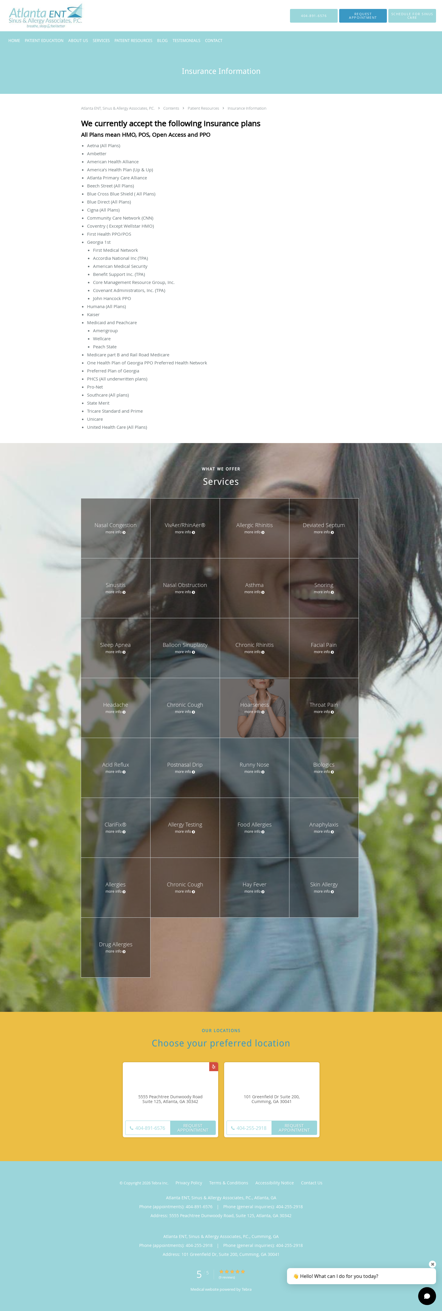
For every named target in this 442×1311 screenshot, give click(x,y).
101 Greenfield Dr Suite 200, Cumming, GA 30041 (272, 1099)
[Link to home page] (35, 15)
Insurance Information (247, 108)
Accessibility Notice (274, 1183)
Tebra (247, 1289)
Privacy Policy (189, 1183)
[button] (363, 16)
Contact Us (311, 1183)
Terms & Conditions (228, 1183)
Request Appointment (192, 1127)
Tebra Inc (159, 1183)
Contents (171, 108)
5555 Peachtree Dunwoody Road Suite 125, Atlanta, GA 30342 (170, 1099)
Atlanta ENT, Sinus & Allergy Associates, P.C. (118, 108)
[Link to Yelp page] (213, 1066)
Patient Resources (204, 108)
